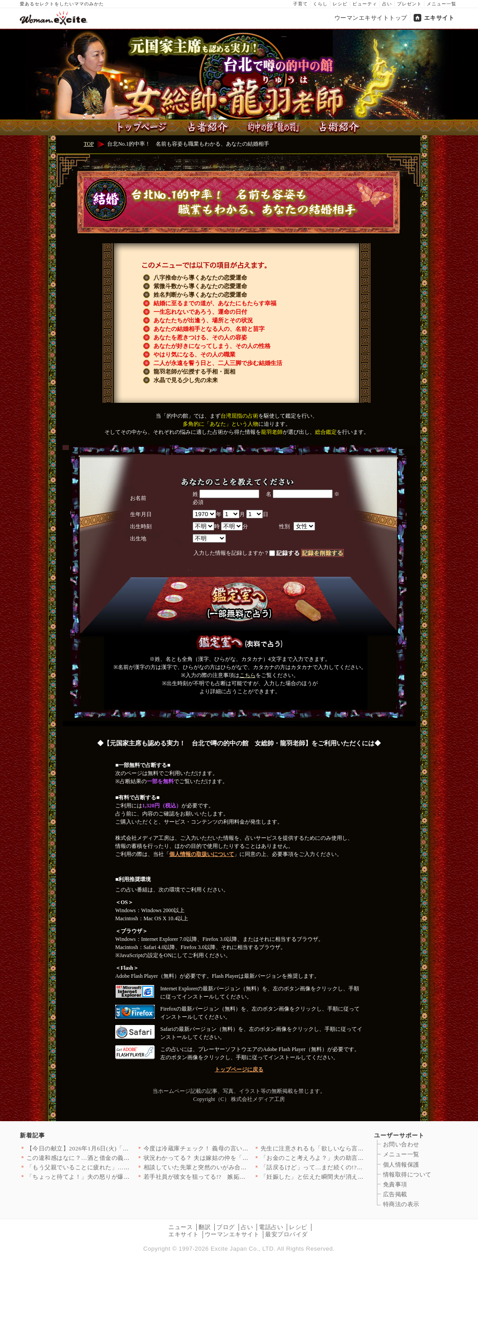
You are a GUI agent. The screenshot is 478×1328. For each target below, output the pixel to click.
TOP (89, 144)
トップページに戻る (239, 1069)
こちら (247, 675)
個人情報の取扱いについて (201, 854)
